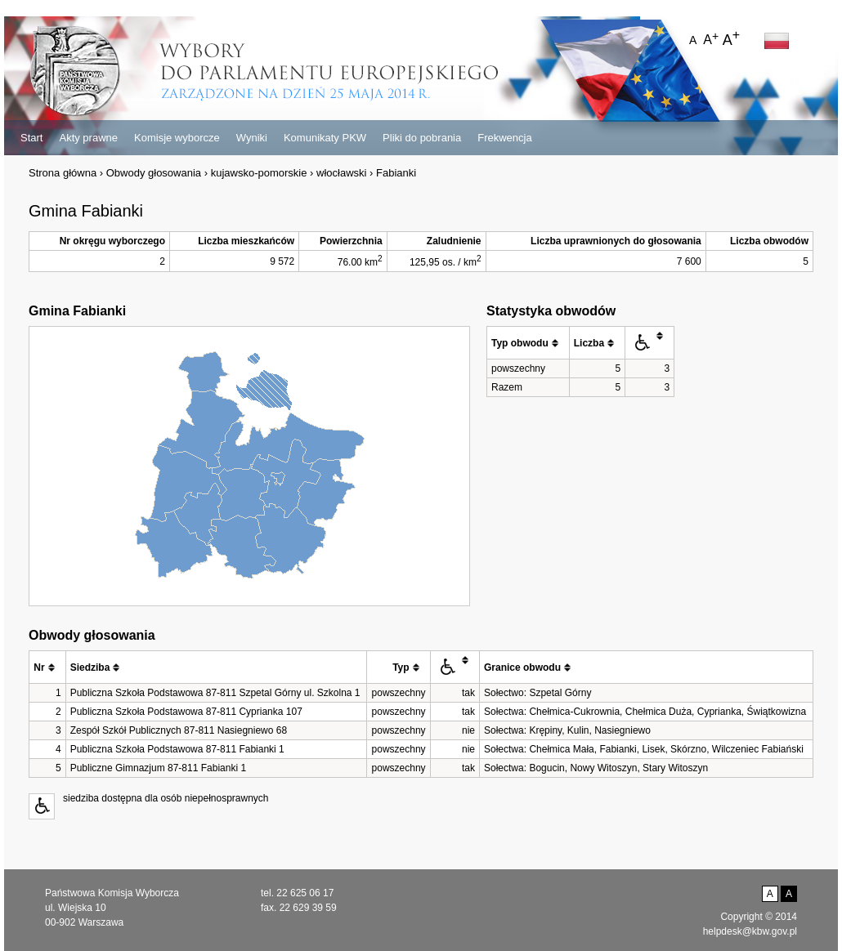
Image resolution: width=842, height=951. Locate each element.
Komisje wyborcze (177, 138)
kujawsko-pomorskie (259, 173)
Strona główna (62, 173)
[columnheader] (528, 343)
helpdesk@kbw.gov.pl (750, 931)
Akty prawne (88, 138)
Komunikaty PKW (325, 138)
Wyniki (251, 138)
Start (31, 138)
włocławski (341, 173)
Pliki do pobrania (422, 138)
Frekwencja (504, 138)
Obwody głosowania (153, 173)
